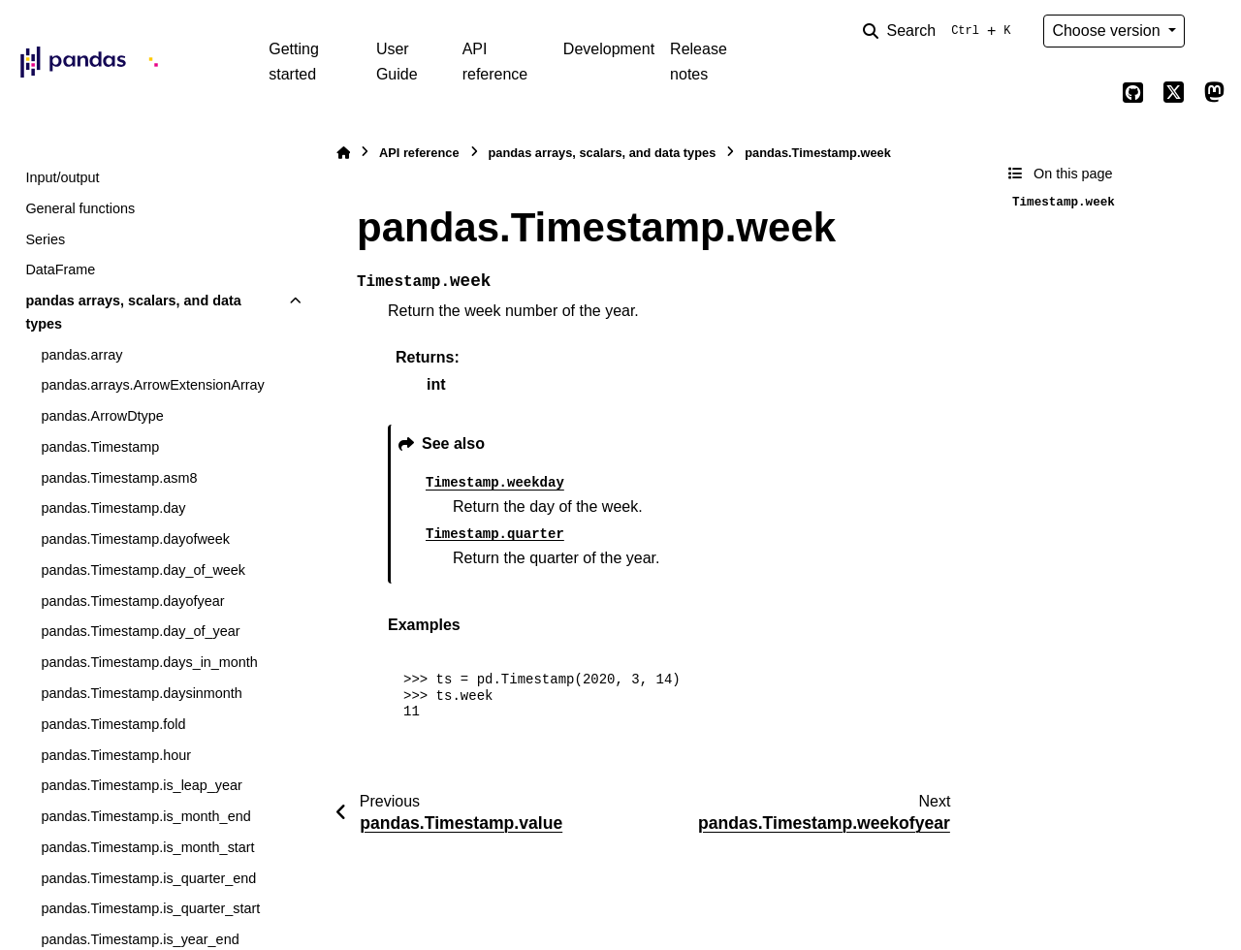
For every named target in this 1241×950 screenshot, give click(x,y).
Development (608, 49)
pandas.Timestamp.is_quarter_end (148, 878)
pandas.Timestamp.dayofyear (132, 601)
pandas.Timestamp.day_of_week (143, 570)
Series (45, 239)
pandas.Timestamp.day (113, 508)
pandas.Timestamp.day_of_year (140, 631)
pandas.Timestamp (100, 447)
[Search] (940, 31)
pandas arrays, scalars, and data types (132, 312)
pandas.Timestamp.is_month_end (145, 816)
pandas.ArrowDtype (102, 416)
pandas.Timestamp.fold (113, 724)
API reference (495, 61)
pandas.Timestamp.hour (116, 755)
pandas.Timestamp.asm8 (119, 478)
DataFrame (60, 269)
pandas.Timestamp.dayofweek (135, 539)
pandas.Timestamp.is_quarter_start (150, 908)
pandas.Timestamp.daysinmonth (141, 693)
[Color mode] (1213, 31)
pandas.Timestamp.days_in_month (149, 662)
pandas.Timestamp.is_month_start (147, 847)
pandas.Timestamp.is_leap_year (141, 785)
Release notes (698, 61)
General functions (80, 208)
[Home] (343, 152)
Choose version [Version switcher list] (1108, 30)
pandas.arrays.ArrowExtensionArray (152, 385)
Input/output (62, 177)
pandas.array (81, 355)
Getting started (294, 61)
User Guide (397, 61)
